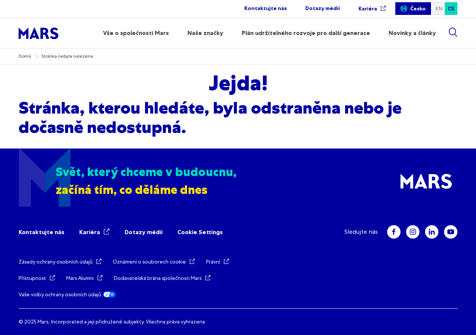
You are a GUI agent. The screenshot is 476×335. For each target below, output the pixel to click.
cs (451, 9)
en (439, 9)
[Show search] (452, 32)
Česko (418, 9)
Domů (25, 56)
